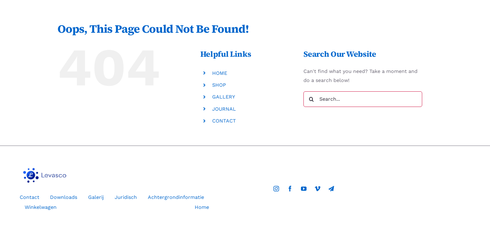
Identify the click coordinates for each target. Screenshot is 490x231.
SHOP (219, 85)
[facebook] (290, 188)
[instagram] (276, 188)
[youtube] (303, 188)
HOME (219, 73)
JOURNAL (224, 109)
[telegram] (331, 188)
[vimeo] (317, 188)
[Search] (311, 99)
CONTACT (224, 121)
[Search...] (362, 99)
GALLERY (223, 97)
